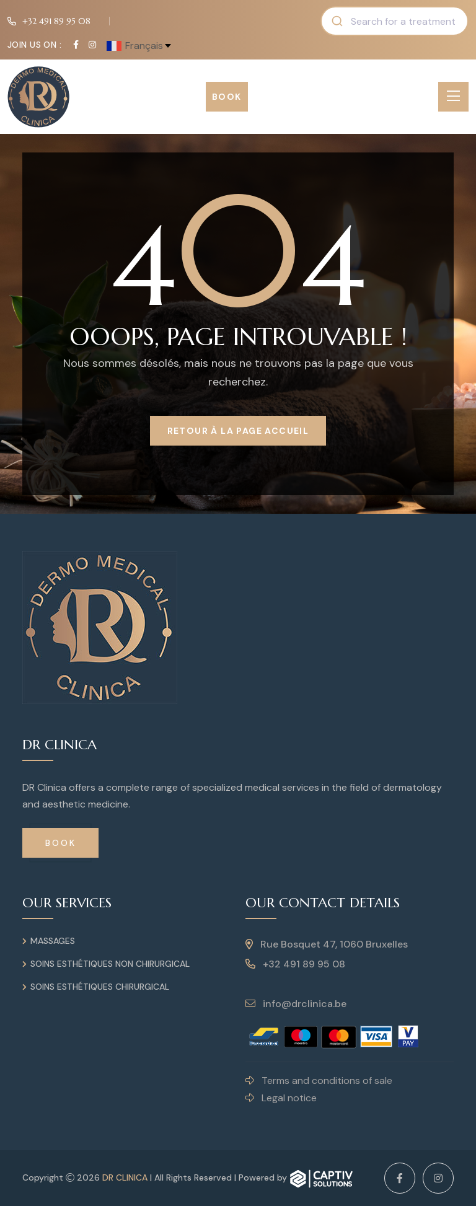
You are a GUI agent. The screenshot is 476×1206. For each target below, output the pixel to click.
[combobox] (394, 21)
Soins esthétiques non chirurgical (110, 963)
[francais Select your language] (140, 45)
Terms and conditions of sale (318, 1080)
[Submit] (336, 21)
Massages (52, 940)
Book (227, 96)
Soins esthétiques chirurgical (99, 986)
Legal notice (281, 1097)
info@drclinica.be (295, 1003)
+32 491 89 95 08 (57, 21)
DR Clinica (125, 1177)
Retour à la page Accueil (238, 430)
